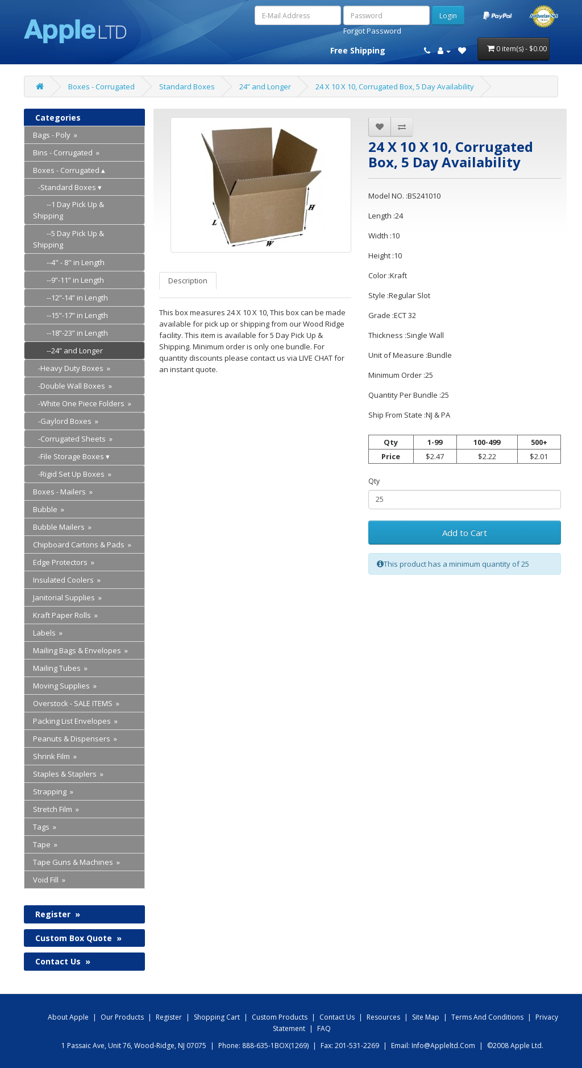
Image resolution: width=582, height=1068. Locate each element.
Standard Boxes (187, 86)
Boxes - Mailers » (63, 491)
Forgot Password (372, 31)
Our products (122, 1017)
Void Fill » (49, 880)
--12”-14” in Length (70, 297)
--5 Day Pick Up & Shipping (68, 239)
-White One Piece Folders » (82, 403)
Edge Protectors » (63, 562)
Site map (425, 1017)
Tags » (44, 827)
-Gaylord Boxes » (65, 421)
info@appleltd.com (443, 1045)
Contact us (337, 1017)
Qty (374, 481)
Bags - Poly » (55, 135)
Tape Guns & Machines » (76, 862)
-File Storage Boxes (68, 456)
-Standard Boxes (64, 187)
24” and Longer (265, 86)
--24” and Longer (68, 350)
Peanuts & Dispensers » (75, 738)
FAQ (324, 1028)
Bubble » (48, 509)
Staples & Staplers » (68, 774)
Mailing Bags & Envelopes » (80, 650)
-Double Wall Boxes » (72, 386)
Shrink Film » (55, 756)
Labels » (48, 633)
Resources (383, 1017)
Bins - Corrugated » (66, 152)
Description (187, 280)
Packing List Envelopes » (75, 721)
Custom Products (279, 1017)
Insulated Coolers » (67, 580)
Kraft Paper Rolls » (65, 615)
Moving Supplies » (65, 686)
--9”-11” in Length (68, 280)
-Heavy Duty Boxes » (71, 368)
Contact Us (62, 961)
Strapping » (53, 791)
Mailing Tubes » (60, 668)
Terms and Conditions (487, 1017)
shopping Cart (217, 1017)
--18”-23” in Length (70, 333)
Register (57, 914)
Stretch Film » (56, 809)
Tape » (45, 844)
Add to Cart (464, 532)
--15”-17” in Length (70, 315)
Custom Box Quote (78, 938)
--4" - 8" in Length (69, 262)
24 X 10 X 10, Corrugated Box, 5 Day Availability (394, 86)
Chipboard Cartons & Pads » (82, 544)
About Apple (68, 1017)
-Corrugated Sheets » (73, 439)
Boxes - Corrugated (101, 86)
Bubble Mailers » (62, 527)
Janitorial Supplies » (67, 597)
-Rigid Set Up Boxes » (72, 474)
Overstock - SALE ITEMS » (76, 703)
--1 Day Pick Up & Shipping (68, 210)
